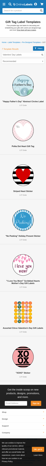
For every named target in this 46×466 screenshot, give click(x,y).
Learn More (38, 455)
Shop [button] (4, 412)
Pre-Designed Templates (31, 42)
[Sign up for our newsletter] (16, 403)
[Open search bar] (10, 4)
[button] (4, 4)
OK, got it (38, 449)
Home (4, 42)
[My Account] (35, 4)
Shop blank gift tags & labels (26, 30)
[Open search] (41, 10)
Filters (38, 48)
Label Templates (14, 42)
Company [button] (6, 433)
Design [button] (5, 419)
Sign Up (36, 403)
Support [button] (5, 426)
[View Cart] (42, 4)
